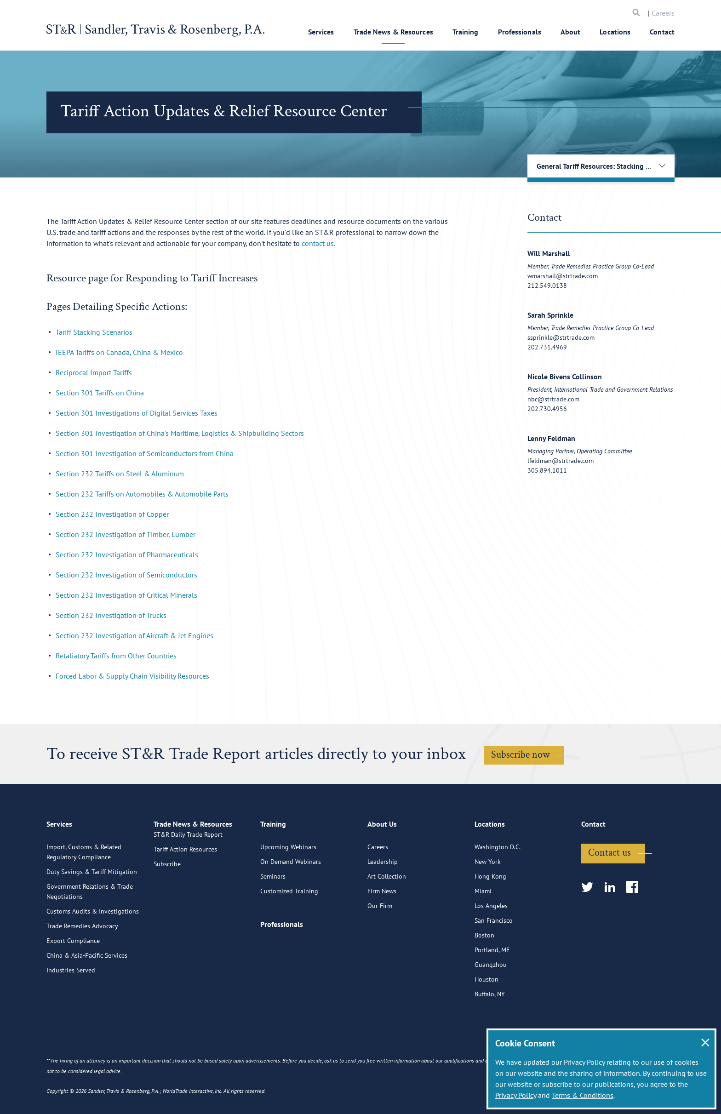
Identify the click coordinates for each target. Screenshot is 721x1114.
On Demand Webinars (290, 901)
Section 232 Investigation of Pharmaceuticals (127, 554)
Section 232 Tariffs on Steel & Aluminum (120, 473)
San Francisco (494, 959)
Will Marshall (548, 253)
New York (488, 901)
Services (321, 31)
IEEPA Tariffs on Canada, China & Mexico (119, 352)
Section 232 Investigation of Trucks (111, 615)
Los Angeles (491, 945)
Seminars (273, 915)
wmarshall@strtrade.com (562, 276)
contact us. (318, 243)
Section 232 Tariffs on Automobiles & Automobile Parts (142, 493)
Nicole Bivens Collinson (564, 376)
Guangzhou (491, 1004)
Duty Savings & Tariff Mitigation (91, 911)
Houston (486, 1018)
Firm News (381, 930)
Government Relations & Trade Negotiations (89, 930)
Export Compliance (73, 980)
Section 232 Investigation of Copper (112, 514)
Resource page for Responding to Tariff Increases (152, 278)
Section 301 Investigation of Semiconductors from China (145, 453)
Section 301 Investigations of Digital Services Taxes (136, 412)
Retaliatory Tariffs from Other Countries (116, 655)
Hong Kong (490, 915)
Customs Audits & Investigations (92, 950)
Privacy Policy (515, 1095)
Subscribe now (520, 754)
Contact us (609, 891)
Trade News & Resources (393, 31)
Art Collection (386, 915)
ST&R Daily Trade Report (188, 886)
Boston (484, 974)
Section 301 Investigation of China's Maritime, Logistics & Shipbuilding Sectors (180, 433)
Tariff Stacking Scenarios (94, 332)
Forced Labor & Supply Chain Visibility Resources (132, 675)
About (571, 31)
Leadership (382, 901)
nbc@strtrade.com (553, 399)
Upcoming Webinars (288, 886)
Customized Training (289, 930)
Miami (483, 930)
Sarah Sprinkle (550, 315)
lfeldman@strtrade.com (560, 461)
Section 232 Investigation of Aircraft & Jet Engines (134, 635)
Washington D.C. (498, 886)
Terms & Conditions (582, 1095)
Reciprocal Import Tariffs (94, 372)
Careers (663, 12)
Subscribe (167, 915)
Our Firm (379, 945)
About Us (382, 867)
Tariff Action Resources (185, 901)
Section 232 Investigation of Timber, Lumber (125, 534)
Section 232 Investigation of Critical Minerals (126, 595)
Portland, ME (492, 989)
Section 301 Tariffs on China (100, 392)
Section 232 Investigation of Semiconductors (126, 574)
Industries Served (70, 1009)
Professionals (519, 31)
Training (465, 31)
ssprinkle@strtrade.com (561, 337)
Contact (662, 31)
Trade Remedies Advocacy (82, 965)
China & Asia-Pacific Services (86, 994)
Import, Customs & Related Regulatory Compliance (83, 891)
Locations (615, 31)
